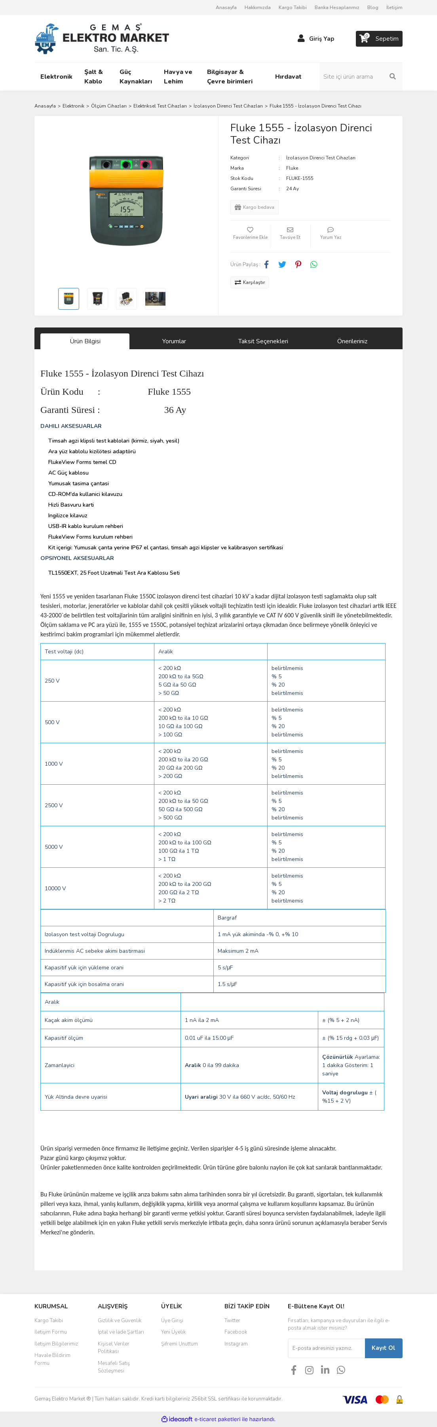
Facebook (235, 1332)
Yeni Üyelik (173, 1332)
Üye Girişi (172, 1320)
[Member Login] (301, 39)
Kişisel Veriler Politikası (113, 1347)
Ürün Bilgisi (85, 341)
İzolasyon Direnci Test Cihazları (320, 158)
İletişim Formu (50, 1332)
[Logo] (101, 38)
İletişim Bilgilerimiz (56, 1344)
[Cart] (379, 39)
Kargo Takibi (293, 7)
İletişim (394, 7)
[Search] (361, 77)
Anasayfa (226, 7)
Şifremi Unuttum (179, 1344)
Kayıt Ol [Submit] (383, 1348)
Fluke (292, 168)
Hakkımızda (258, 7)
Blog (372, 7)
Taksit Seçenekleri (263, 341)
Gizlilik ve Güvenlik (119, 1320)
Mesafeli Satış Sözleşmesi (114, 1367)
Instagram (236, 1344)
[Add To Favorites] (250, 236)
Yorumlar (174, 341)
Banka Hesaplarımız (337, 7)
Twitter (232, 1320)
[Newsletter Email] (326, 1348)
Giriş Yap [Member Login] (321, 39)
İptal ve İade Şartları (121, 1332)
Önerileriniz (352, 341)
